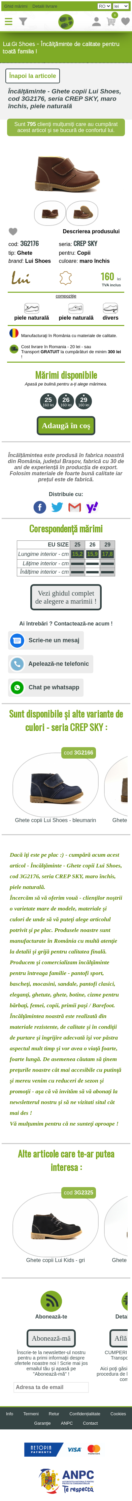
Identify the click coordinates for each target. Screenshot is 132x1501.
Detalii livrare (43, 6)
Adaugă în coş (66, 425)
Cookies (118, 1413)
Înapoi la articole (32, 76)
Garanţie (42, 1423)
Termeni (31, 1413)
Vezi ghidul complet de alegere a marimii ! (66, 597)
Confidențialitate (84, 1413)
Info (9, 1413)
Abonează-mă (51, 1338)
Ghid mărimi (15, 6)
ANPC (67, 1423)
